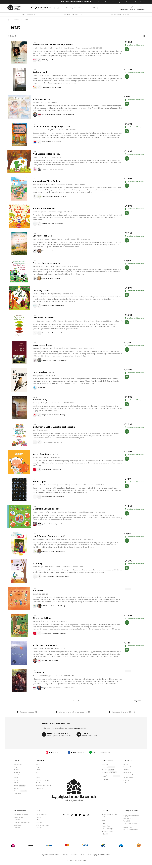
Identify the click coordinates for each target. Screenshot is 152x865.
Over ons (107, 2)
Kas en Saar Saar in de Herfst (47, 454)
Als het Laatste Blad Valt (45, 645)
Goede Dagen (39, 481)
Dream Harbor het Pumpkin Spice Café (51, 126)
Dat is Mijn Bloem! (41, 290)
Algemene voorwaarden (50, 854)
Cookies (74, 854)
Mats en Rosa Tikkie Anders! (46, 181)
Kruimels (100, 2)
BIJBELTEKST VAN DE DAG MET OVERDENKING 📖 (76, 2)
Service (142, 2)
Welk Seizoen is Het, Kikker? (46, 153)
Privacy (65, 854)
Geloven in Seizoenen (43, 317)
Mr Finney (37, 563)
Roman (35, 397)
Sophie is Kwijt (40, 72)
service (77, 728)
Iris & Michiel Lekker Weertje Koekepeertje (54, 427)
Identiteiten (135, 2)
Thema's (128, 2)
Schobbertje (38, 672)
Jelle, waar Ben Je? (42, 99)
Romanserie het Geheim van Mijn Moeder (53, 44)
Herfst (26, 20)
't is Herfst (38, 590)
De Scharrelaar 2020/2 (43, 372)
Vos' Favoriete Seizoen (44, 208)
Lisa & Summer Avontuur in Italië (49, 536)
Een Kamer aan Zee (42, 235)
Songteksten (120, 2)
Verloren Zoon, (40, 399)
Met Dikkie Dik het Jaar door (46, 508)
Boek (34, 42)
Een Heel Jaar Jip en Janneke (46, 263)
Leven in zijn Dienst (42, 345)
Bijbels (113, 2)
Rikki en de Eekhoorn (43, 618)
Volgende (139, 701)
